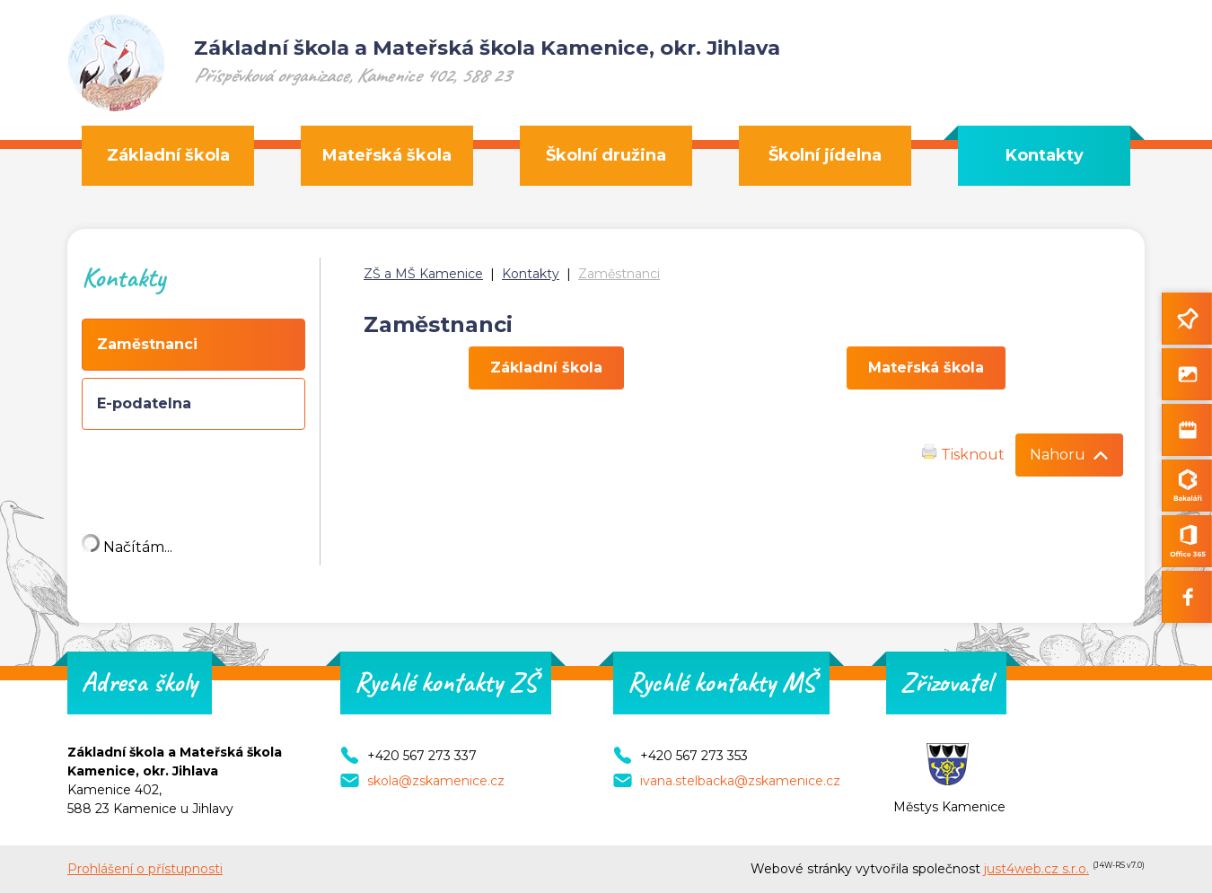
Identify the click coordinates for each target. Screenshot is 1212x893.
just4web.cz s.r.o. (1036, 869)
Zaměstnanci (619, 274)
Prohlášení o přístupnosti (145, 869)
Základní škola (546, 367)
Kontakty (530, 274)
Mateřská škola (926, 367)
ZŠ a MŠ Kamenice (423, 274)
